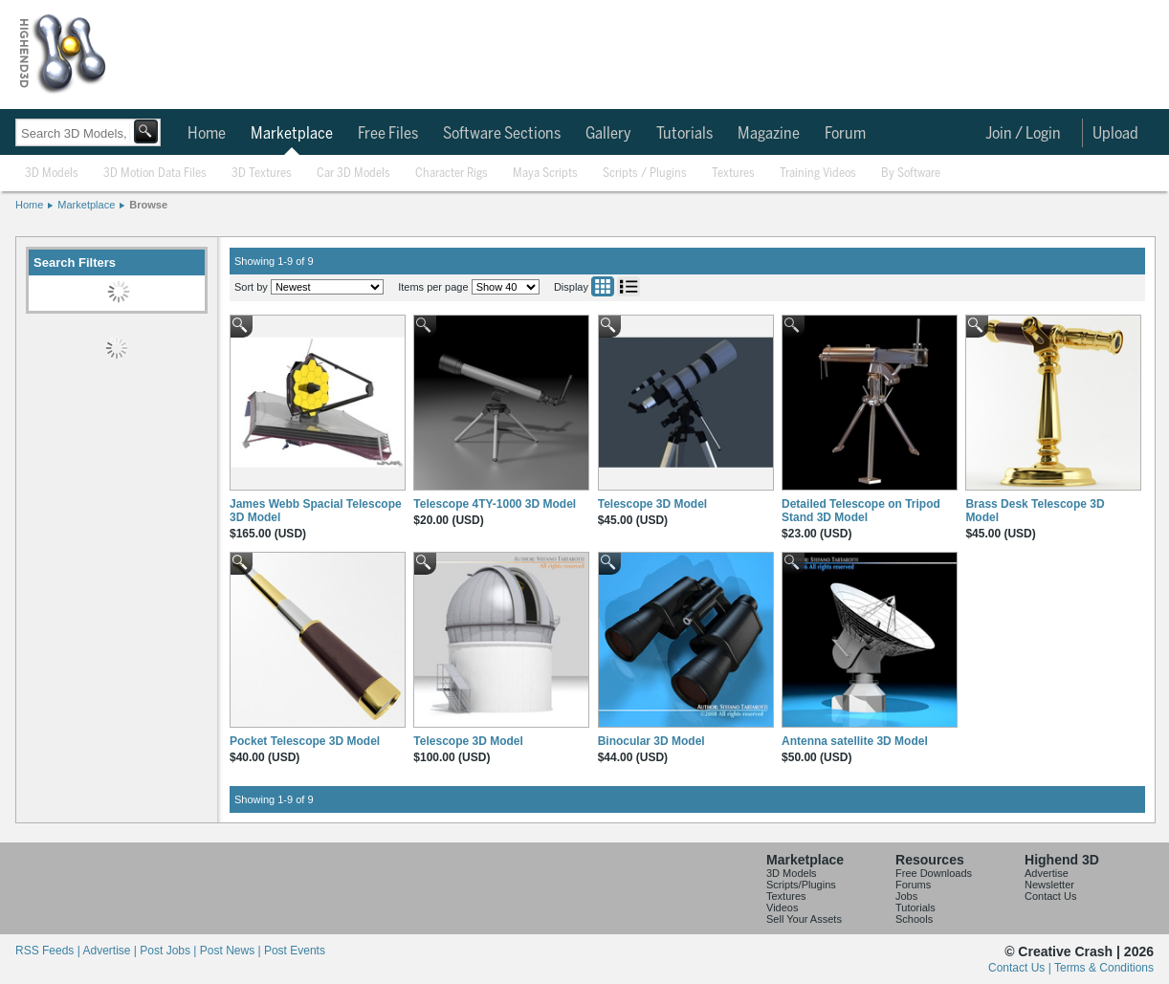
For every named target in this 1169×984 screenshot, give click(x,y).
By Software (910, 173)
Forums (913, 884)
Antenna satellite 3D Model (855, 741)
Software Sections (502, 134)
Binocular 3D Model (651, 741)
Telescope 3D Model (652, 504)
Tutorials (684, 134)
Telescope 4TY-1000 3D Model (494, 504)
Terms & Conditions (1104, 967)
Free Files (388, 134)
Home (206, 134)
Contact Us (1050, 896)
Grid (602, 286)
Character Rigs (451, 173)
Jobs (906, 896)
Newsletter (1049, 884)
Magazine (769, 134)
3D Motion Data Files (155, 173)
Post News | (232, 950)
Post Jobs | (169, 950)
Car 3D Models (353, 173)
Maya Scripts (545, 173)
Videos (782, 907)
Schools (914, 919)
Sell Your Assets (804, 919)
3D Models (51, 173)
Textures (733, 173)
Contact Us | (1021, 967)
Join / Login (1023, 134)
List (628, 286)
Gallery (608, 134)
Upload (1115, 134)
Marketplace (292, 134)
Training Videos (818, 173)
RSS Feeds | (48, 950)
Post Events (294, 950)
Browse (148, 204)
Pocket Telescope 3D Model (305, 741)
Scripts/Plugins (801, 884)
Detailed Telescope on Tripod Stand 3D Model (861, 510)
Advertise (1047, 873)
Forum (845, 134)
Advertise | (111, 950)
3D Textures (262, 173)
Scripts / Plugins (645, 173)
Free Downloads (933, 873)
